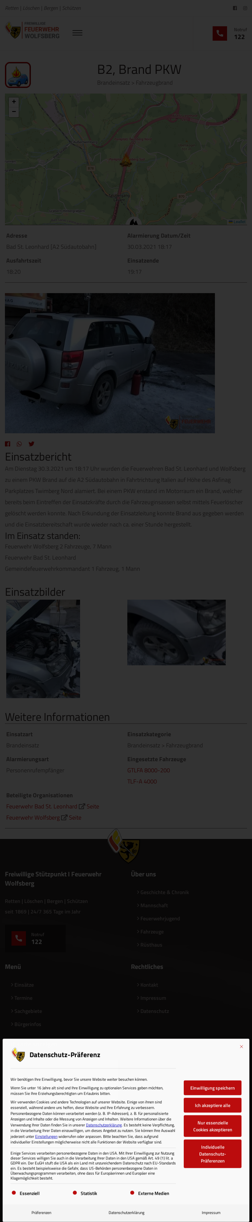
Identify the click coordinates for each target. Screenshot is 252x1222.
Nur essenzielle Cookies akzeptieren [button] (212, 1123)
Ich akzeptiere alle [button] (212, 1102)
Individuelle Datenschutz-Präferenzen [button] (212, 1151)
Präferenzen (41, 1210)
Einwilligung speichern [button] (212, 1085)
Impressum (211, 1210)
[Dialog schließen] (241, 1044)
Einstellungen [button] (46, 1134)
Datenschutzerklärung (104, 1122)
